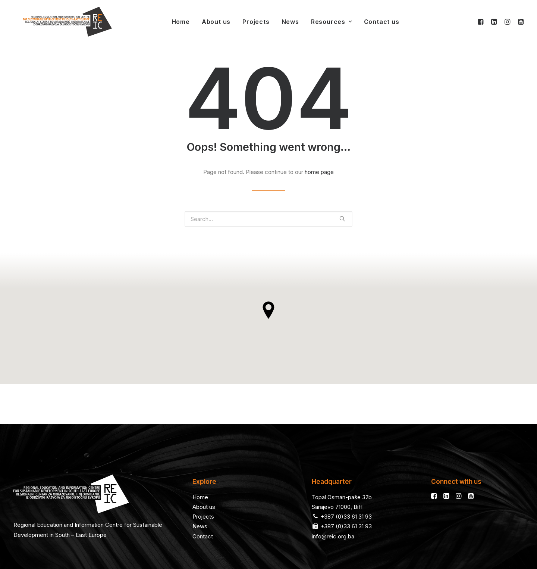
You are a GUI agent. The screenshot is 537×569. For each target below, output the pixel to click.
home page (319, 171)
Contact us (372, 21)
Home (171, 21)
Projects (246, 21)
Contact (202, 496)
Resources (321, 21)
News (280, 21)
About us (206, 21)
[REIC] (57, 22)
